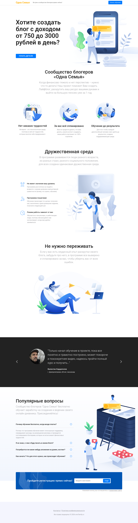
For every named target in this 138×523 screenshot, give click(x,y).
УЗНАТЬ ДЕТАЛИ (26, 56)
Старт (107, 481)
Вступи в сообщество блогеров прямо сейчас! (47, 2)
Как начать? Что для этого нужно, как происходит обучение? (40, 456)
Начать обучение (115, 2)
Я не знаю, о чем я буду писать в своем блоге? (34, 443)
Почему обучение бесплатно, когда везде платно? (36, 424)
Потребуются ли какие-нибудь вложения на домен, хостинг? (40, 450)
